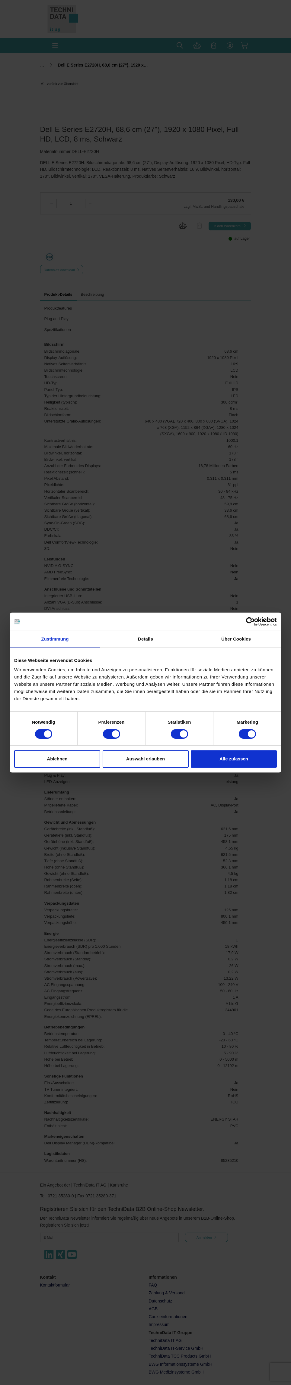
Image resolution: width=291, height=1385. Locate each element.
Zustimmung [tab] (55, 638)
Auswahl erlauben (145, 758)
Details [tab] (145, 638)
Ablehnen (57, 758)
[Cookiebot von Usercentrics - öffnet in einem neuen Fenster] (250, 621)
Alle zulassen (233, 758)
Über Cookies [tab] (236, 638)
